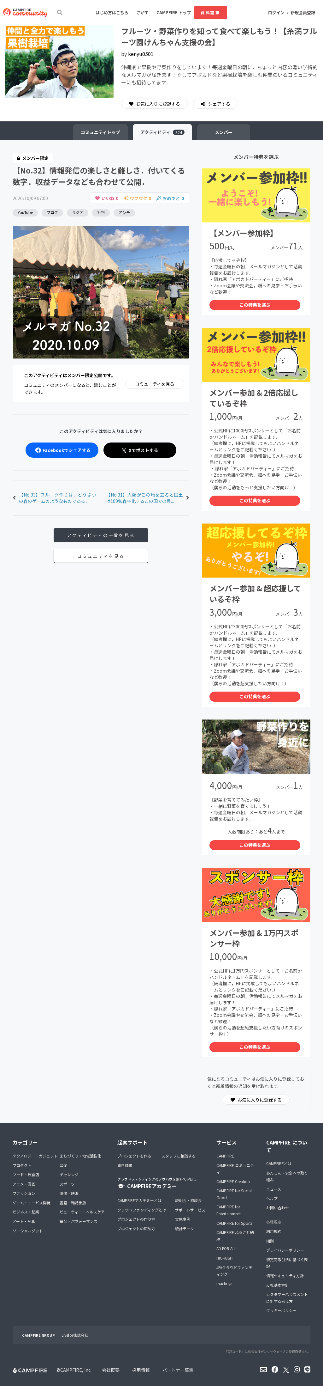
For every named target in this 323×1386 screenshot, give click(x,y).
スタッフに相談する (179, 1155)
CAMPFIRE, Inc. (75, 1370)
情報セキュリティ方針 (285, 1275)
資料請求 (210, 12)
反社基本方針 (277, 1285)
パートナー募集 (177, 1370)
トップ (100, 132)
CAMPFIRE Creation (233, 1181)
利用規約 (273, 1231)
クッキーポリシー (281, 1310)
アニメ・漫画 (24, 1184)
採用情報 (141, 1370)
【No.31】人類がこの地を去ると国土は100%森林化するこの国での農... (144, 498)
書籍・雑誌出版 (73, 1202)
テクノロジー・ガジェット (35, 1155)
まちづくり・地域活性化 (80, 1155)
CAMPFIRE (225, 1155)
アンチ (124, 212)
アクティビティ (162, 132)
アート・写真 (24, 1221)
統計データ (184, 1228)
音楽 (63, 1165)
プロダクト (22, 1165)
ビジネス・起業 (26, 1211)
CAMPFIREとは (278, 1163)
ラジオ (77, 212)
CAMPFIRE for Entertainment (228, 1210)
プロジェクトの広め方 (136, 1228)
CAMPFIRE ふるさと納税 (235, 1236)
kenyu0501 (141, 54)
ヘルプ (272, 1198)
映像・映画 (69, 1193)
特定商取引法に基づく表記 (287, 1263)
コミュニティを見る (154, 384)
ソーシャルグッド (28, 1230)
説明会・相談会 (188, 1200)
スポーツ (67, 1184)
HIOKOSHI (224, 1258)
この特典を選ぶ (254, 305)
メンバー (223, 132)
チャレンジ (69, 1174)
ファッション (24, 1193)
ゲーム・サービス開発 (31, 1202)
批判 (101, 212)
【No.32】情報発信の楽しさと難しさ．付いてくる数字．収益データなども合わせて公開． (99, 176)
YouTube (25, 212)
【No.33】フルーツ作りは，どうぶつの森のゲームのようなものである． (57, 498)
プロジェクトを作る (134, 1155)
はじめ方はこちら (112, 12)
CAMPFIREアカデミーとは (139, 1200)
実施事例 (182, 1219)
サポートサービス (190, 1209)
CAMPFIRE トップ (173, 12)
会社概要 (111, 1370)
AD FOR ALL (226, 1248)
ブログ (52, 212)
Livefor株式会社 (75, 1335)
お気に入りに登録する (154, 103)
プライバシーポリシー (285, 1250)
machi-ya (224, 1283)
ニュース (273, 1189)
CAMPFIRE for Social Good (234, 1194)
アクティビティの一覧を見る (101, 535)
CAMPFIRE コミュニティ (235, 1169)
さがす (142, 12)
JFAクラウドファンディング (234, 1271)
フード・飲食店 (26, 1174)
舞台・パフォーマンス (78, 1221)
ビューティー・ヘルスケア (82, 1211)
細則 (270, 1240)
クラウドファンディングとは (141, 1209)
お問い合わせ (277, 1207)
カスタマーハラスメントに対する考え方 (287, 1297)
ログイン (276, 12)
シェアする (218, 104)
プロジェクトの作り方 (136, 1219)
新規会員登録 (303, 12)
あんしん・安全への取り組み (287, 1176)
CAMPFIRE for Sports (234, 1223)
